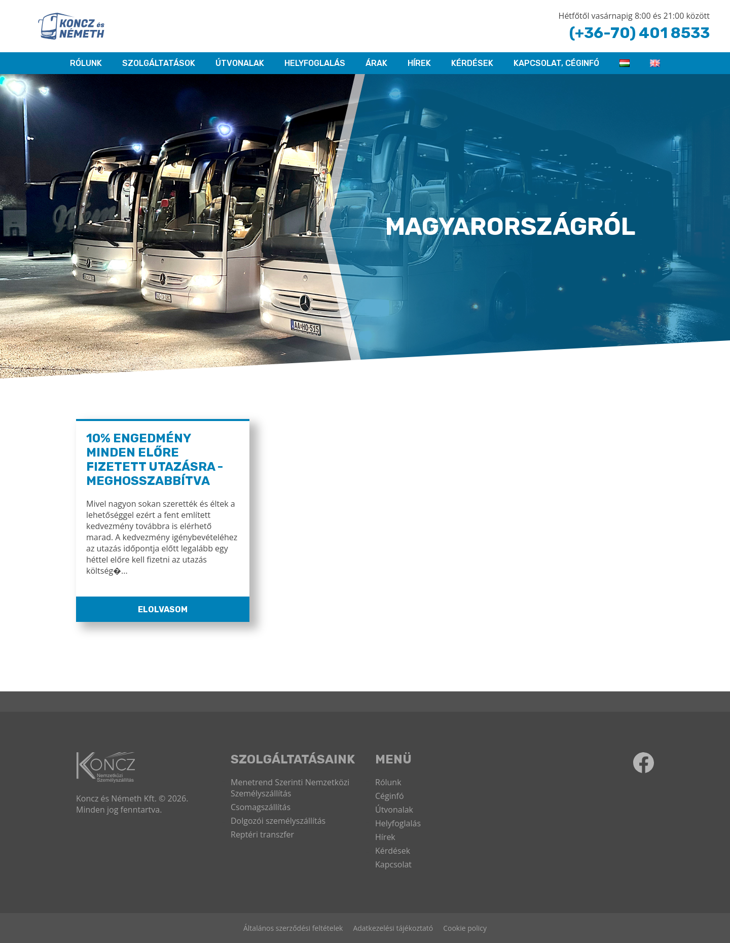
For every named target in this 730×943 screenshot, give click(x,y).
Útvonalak (239, 63)
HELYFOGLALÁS (314, 63)
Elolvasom (163, 609)
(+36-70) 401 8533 (639, 33)
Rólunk (388, 782)
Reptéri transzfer (262, 834)
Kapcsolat (393, 864)
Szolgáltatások (158, 63)
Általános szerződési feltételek (293, 928)
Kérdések (472, 63)
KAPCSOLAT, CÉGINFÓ (556, 63)
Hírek (419, 63)
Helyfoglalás (398, 823)
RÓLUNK (86, 63)
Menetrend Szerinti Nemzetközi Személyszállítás (290, 788)
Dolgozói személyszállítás (278, 820)
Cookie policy (465, 928)
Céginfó (389, 795)
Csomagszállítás (260, 807)
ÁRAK (376, 63)
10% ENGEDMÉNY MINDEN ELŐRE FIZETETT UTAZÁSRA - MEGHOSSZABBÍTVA (154, 459)
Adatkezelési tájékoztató (393, 928)
